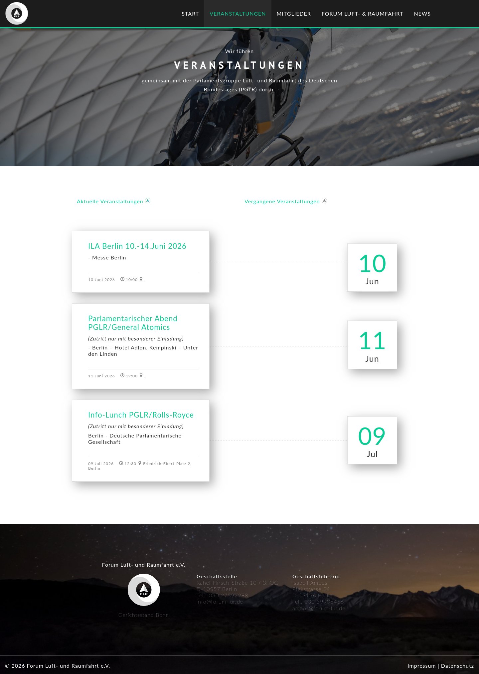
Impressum (421, 665)
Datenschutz (457, 665)
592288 (238, 595)
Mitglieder (294, 13)
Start (190, 13)
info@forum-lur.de (220, 601)
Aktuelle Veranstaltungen (110, 201)
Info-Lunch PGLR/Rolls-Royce (141, 415)
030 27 (218, 595)
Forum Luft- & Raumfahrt (362, 13)
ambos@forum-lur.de (319, 608)
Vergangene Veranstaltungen (282, 201)
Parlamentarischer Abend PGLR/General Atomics (133, 323)
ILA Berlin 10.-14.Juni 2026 (137, 246)
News (422, 13)
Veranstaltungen (238, 13)
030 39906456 (324, 601)
